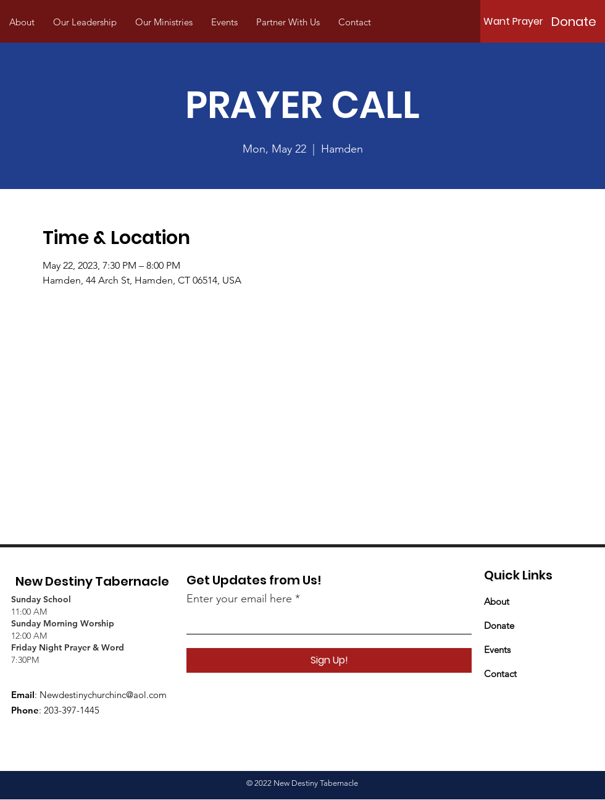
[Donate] (573, 21)
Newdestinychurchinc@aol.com (103, 695)
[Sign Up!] (329, 660)
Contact (500, 674)
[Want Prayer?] (516, 21)
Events (497, 649)
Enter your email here (239, 598)
